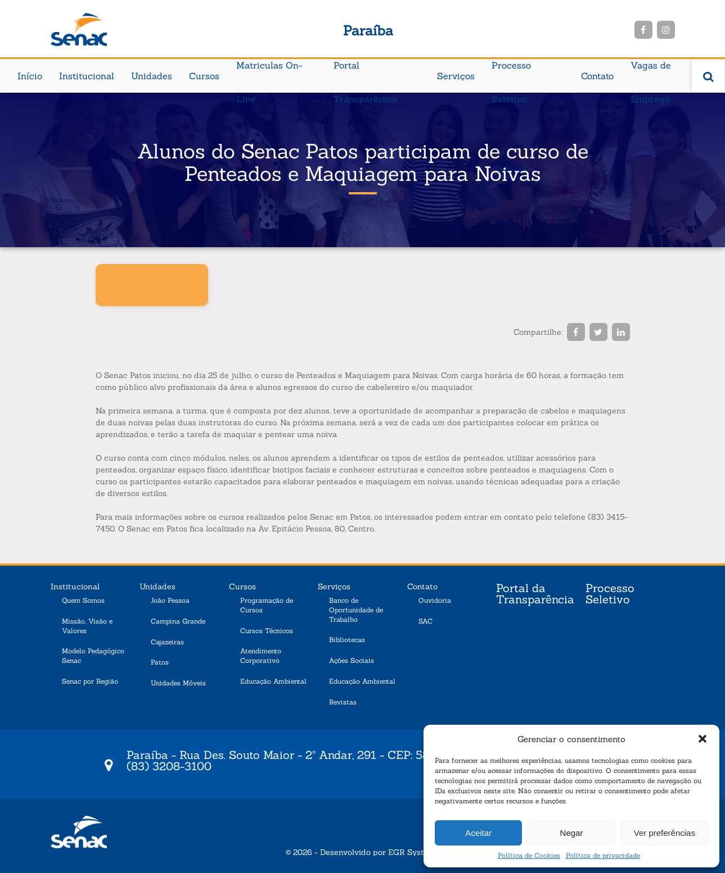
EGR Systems (414, 852)
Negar (571, 833)
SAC (425, 621)
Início (29, 75)
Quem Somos (83, 600)
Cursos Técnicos (266, 630)
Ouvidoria (434, 600)
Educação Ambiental (273, 681)
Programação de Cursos (266, 605)
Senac (79, 29)
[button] (702, 738)
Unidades (151, 75)
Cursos (204, 75)
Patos (160, 662)
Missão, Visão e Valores (87, 626)
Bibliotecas (347, 639)
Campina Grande (178, 621)
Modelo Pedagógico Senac (93, 656)
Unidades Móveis (178, 683)
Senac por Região (90, 681)
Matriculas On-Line (269, 71)
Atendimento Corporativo (260, 656)
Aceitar (478, 833)
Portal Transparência (365, 71)
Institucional (86, 75)
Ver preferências (664, 833)
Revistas (343, 702)
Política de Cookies (529, 855)
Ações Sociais (351, 660)
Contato (597, 75)
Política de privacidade (603, 855)
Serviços (456, 75)
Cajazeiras (167, 642)
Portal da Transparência (535, 594)
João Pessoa (170, 600)
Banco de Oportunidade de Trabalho (356, 610)
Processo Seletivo (511, 71)
